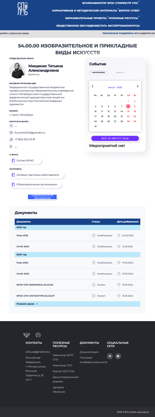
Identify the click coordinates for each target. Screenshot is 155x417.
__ (13, 126)
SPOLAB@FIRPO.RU (37, 352)
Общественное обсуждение (77, 25)
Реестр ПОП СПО (63, 371)
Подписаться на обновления (42, 197)
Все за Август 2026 (115, 138)
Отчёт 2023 (22, 273)
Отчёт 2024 (22, 246)
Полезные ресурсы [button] (123, 18)
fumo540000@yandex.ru (27, 132)
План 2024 (22, 262)
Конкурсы (132, 25)
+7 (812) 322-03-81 (22, 139)
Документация (89, 352)
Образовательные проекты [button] (86, 18)
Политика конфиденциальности (91, 360)
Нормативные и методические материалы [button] (84, 10)
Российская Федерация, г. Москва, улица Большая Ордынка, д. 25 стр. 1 (36, 368)
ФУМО (86, 3)
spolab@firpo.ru (144, 33)
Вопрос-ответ (129, 10)
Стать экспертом (111, 25)
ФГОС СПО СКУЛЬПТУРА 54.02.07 (35, 295)
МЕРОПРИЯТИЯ (98, 73)
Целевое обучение (59, 389)
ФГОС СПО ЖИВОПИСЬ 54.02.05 (34, 284)
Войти (4, 33)
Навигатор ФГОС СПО (106, 3)
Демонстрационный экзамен (64, 379)
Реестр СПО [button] (129, 3)
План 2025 (22, 235)
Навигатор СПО (62, 365)
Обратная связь (19, 33)
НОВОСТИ (120, 73)
